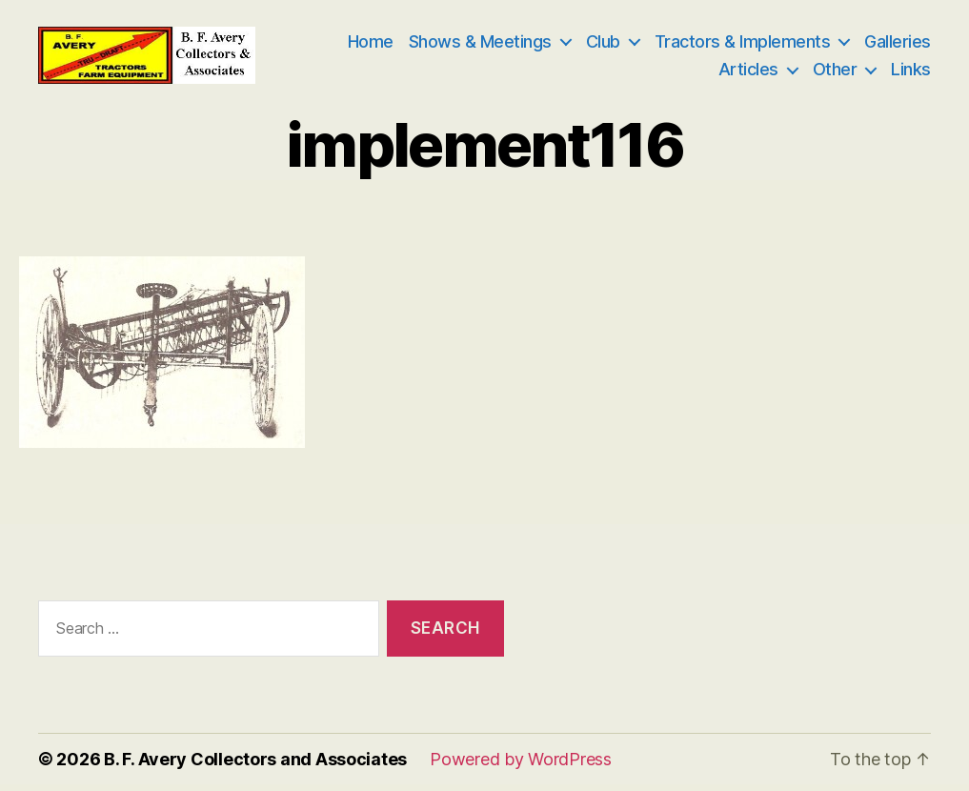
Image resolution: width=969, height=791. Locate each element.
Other (835, 73)
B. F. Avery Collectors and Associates (255, 766)
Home (371, 44)
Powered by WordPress (521, 766)
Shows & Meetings (480, 44)
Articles (748, 73)
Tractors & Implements (743, 44)
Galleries (897, 44)
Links (911, 73)
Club (603, 44)
